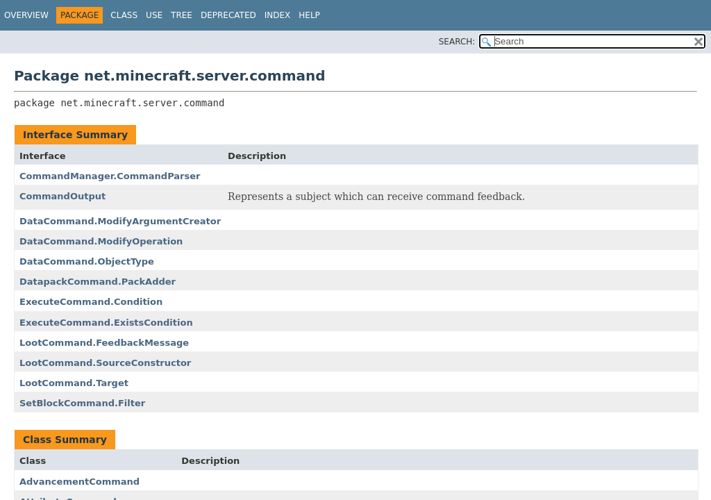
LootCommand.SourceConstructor (105, 363)
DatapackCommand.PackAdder (97, 281)
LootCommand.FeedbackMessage (104, 343)
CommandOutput (62, 196)
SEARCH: (457, 42)
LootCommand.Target (73, 383)
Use (154, 15)
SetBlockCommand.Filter (82, 403)
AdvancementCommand (79, 481)
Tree (181, 15)
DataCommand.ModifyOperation (101, 241)
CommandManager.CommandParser (109, 176)
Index (278, 15)
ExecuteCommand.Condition (90, 302)
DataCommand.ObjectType (86, 261)
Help (309, 15)
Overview (26, 15)
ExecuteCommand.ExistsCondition (106, 322)
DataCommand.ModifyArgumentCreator (120, 221)
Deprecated (228, 15)
